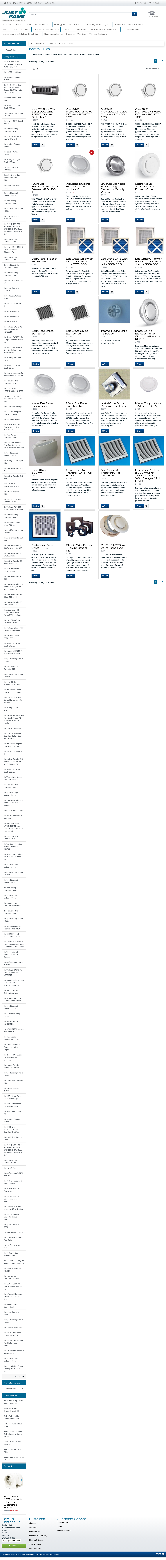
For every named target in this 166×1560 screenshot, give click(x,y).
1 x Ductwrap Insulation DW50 (12, 359)
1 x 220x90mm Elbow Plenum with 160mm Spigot (12, 1047)
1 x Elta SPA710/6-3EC (12, 419)
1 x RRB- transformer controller (11, 217)
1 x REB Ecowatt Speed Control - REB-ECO (12, 413)
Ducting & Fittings (97, 24)
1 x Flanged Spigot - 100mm (11, 493)
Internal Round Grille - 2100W (114, 332)
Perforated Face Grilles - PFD (42, 546)
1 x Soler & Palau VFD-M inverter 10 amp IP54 (13, 485)
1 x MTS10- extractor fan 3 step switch (14, 817)
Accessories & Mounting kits (20, 34)
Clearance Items (53, 34)
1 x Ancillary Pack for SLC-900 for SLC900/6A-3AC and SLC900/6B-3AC (13, 761)
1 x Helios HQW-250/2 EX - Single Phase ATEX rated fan (13, 339)
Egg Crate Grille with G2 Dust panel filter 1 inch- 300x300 (148, 261)
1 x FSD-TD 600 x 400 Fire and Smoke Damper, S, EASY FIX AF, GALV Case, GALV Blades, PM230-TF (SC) (14, 1150)
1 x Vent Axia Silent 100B (13, 1328)
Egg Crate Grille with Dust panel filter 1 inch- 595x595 (114, 261)
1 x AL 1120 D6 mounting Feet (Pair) (13, 1239)
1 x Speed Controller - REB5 (12, 186)
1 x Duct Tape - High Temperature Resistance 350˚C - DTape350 (13, 64)
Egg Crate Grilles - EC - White (78, 332)
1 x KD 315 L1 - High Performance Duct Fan (12, 935)
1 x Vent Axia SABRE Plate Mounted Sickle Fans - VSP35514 (13, 329)
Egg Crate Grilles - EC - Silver (43, 332)
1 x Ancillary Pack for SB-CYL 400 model (13, 570)
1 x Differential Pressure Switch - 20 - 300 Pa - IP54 (13, 1296)
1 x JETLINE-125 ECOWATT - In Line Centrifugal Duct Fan (11, 1129)
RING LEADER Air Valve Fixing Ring (113, 546)
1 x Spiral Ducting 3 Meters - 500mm (11, 896)
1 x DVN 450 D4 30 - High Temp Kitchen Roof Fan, (13, 999)
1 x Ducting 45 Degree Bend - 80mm (12, 366)
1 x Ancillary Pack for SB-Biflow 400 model (13, 596)
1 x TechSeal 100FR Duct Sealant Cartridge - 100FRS (13, 846)
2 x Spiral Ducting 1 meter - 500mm (13, 531)
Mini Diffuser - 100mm (40, 471)
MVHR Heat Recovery (16, 29)
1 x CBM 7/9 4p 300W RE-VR (13, 281)
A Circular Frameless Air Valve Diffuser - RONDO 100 (79, 113)
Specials (8, 1466)
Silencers (80, 29)
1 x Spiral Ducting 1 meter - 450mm (13, 873)
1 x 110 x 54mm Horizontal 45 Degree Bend (14, 1352)
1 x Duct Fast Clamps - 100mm (12, 145)
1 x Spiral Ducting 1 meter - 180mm (13, 1321)
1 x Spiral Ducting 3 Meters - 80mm (11, 881)
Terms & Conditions (64, 1531)
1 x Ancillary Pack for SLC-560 (13, 539)
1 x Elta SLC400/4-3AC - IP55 (13, 752)
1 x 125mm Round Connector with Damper (12, 904)
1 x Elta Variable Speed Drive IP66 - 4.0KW (12, 1334)
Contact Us (33, 1527)
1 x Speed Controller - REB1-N (12, 289)
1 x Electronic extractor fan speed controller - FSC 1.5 (14, 374)
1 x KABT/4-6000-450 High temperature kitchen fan (13, 1286)
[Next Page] (162, 61)
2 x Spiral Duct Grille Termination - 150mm (11, 266)
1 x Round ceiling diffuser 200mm (13, 1082)
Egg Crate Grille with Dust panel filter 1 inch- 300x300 (79, 261)
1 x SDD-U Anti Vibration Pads (13, 1138)
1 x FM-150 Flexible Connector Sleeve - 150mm (11, 1216)
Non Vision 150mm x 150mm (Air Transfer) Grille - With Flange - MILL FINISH (148, 475)
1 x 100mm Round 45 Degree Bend (11, 1305)
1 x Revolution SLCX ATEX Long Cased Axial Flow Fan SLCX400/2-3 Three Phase (14, 944)
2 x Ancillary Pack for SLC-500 (13, 477)
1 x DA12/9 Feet (10, 1168)
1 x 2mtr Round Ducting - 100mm (13, 99)
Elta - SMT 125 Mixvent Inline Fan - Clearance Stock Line (13, 1502)
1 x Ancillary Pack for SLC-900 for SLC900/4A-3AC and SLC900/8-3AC (13, 586)
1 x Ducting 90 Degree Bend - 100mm (12, 161)
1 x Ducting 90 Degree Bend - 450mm (12, 1254)
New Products (34, 1532)
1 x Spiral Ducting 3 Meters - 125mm (11, 1007)
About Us (32, 1523)
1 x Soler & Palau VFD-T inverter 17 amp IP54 (13, 137)
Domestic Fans (12, 24)
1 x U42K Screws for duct (13, 811)
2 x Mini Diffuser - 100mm (13, 1232)
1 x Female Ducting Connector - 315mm (11, 130)
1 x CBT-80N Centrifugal (12, 72)
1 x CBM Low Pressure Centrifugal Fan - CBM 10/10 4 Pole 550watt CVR (14, 445)
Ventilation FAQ (35, 1549)
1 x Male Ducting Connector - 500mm (11, 202)
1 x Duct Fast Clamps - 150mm (12, 1120)
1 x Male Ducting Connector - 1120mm (11, 1277)
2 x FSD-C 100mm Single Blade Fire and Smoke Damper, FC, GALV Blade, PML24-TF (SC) (13, 89)
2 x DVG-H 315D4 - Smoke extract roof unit (14, 1030)
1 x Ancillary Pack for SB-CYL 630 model (13, 554)
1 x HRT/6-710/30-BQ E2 (13, 322)
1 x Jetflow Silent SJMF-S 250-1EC (13, 963)
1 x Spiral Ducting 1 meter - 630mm (13, 920)
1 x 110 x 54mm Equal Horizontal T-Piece (12, 621)
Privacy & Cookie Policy (38, 1536)
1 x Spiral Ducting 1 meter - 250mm (13, 660)
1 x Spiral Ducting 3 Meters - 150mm (11, 240)
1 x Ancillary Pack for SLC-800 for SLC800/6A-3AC (13, 547)
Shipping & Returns (36, 1540)
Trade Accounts (35, 1544)
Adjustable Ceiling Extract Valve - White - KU (78, 186)
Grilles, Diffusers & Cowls (128, 24)
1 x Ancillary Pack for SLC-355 (13, 578)
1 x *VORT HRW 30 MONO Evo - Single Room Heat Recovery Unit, (13, 350)
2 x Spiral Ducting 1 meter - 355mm (13, 114)
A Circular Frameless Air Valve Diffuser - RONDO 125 (114, 113)
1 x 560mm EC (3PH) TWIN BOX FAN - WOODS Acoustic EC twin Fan (14, 982)
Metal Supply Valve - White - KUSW (148, 404)
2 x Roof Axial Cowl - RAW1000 (11, 168)
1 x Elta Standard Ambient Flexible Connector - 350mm (13, 1343)
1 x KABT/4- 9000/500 (12, 728)
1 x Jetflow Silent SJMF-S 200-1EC (13, 1174)
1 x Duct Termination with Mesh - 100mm (13, 1182)
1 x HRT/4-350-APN (11, 311)
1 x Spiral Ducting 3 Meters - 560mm (11, 258)
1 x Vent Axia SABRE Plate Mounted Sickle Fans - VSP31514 (13, 972)
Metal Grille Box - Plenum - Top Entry (114, 404)
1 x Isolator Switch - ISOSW (11, 153)
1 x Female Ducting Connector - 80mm (11, 786)
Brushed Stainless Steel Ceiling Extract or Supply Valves (113, 187)
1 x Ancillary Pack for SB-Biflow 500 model (13, 562)
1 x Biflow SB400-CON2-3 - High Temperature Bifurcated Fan (13, 249)
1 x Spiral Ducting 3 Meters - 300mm (11, 1359)
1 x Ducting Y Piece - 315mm (11, 709)
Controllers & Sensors (102, 29)
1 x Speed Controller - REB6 (12, 1313)
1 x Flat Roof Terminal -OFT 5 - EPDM (12, 637)
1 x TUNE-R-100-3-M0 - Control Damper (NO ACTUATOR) (12, 427)
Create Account (62, 1522)
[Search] (80, 14)
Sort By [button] (36, 69)
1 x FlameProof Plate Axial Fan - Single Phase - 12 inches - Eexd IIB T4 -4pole (14, 719)
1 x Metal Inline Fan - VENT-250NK (11, 1022)
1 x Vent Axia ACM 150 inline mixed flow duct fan (13, 1208)
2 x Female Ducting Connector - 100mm (11, 912)
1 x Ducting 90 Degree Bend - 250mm (12, 770)
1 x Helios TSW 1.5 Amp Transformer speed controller (13, 1057)
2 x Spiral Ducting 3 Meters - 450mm (11, 194)
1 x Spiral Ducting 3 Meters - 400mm (11, 794)
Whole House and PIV (46, 29)
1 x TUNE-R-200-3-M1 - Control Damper (12, 1190)
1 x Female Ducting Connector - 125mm (11, 382)
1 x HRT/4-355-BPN (11, 317)
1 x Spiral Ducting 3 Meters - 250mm (11, 454)
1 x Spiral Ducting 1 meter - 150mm (13, 1074)
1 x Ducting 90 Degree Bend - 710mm (12, 644)
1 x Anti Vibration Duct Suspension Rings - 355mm (12, 1198)
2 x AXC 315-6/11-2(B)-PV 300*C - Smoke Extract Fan (14, 1262)
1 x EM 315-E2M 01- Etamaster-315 (11, 668)
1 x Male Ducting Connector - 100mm (11, 436)
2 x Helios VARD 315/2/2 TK (13, 1113)
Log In (59, 1527)
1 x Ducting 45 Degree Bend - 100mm (12, 107)
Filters (65, 29)
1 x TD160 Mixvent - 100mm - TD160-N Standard (11, 954)
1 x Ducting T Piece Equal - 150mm (14, 462)
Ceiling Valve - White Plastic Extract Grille (144, 186)
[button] (141, 3)
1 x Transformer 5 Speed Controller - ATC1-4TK (13, 745)
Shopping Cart (12, 56)
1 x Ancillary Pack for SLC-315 (13, 469)
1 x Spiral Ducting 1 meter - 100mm (13, 675)
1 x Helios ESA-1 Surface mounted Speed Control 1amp (13, 856)
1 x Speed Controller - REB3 (12, 1226)
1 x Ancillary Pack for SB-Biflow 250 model (13, 603)
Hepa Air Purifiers (76, 34)
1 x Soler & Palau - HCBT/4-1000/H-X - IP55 (13, 390)
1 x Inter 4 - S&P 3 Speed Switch (13, 122)
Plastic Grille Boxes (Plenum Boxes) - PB (79, 548)
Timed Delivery (98, 34)
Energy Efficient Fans (67, 24)
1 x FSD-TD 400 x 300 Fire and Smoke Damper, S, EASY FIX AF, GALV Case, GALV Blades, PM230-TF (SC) (14, 229)
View (36, 145)
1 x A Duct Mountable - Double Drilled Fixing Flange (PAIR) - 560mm (12, 612)
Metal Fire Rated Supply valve (77, 404)
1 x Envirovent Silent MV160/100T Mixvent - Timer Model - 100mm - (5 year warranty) (13, 827)
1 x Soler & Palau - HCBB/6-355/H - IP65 (12, 683)
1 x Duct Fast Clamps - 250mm (12, 78)
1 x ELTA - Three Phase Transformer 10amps (12, 1105)
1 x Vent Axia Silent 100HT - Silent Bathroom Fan (14, 629)
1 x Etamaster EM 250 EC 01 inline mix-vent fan (13, 652)
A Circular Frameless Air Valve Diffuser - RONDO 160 (44, 187)
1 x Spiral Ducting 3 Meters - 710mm (11, 1161)
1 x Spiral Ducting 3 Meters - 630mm (11, 866)
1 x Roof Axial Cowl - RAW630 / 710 (11, 837)
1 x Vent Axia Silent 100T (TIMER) (13, 1269)
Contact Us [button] (14, 1546)
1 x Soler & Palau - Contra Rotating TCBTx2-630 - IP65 (13, 1368)
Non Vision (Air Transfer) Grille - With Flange (111, 472)
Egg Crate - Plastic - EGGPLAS (44, 260)
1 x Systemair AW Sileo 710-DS (12, 297)
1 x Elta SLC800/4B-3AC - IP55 (13, 305)
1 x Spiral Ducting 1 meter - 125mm (13, 209)
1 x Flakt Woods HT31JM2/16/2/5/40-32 (13, 1038)
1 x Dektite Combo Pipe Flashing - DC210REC (12, 927)
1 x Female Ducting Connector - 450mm (11, 516)
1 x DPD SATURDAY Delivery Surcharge (11, 992)
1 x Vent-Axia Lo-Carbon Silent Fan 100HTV (13, 778)
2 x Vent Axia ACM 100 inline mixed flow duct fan (13, 508)
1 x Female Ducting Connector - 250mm (11, 274)
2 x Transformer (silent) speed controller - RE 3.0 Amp (13, 398)
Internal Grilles (67, 43)
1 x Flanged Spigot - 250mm (11, 1089)
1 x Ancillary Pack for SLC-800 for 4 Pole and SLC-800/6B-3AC (13, 802)
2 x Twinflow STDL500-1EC (12, 1246)
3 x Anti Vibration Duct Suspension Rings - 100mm (12, 177)
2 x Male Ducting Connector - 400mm (11, 889)
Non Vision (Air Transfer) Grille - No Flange (79, 472)
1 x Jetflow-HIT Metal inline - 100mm (12, 523)
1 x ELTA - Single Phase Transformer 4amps (12, 1097)
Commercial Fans (37, 24)
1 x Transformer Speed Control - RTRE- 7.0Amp (12, 691)
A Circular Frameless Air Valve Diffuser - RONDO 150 (148, 113)
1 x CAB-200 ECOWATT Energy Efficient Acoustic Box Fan (13, 700)
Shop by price (11, 43)
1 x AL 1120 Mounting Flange (12, 1015)
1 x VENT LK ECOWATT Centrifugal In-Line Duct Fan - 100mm (12, 736)
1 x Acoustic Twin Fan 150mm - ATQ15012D (12, 1066)
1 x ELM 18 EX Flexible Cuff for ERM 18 (12, 500)
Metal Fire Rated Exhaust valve (42, 404)
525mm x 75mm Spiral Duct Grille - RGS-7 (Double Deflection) (43, 113)
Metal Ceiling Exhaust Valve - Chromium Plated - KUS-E (147, 335)
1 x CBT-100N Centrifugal (13, 407)
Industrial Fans (130, 29)
